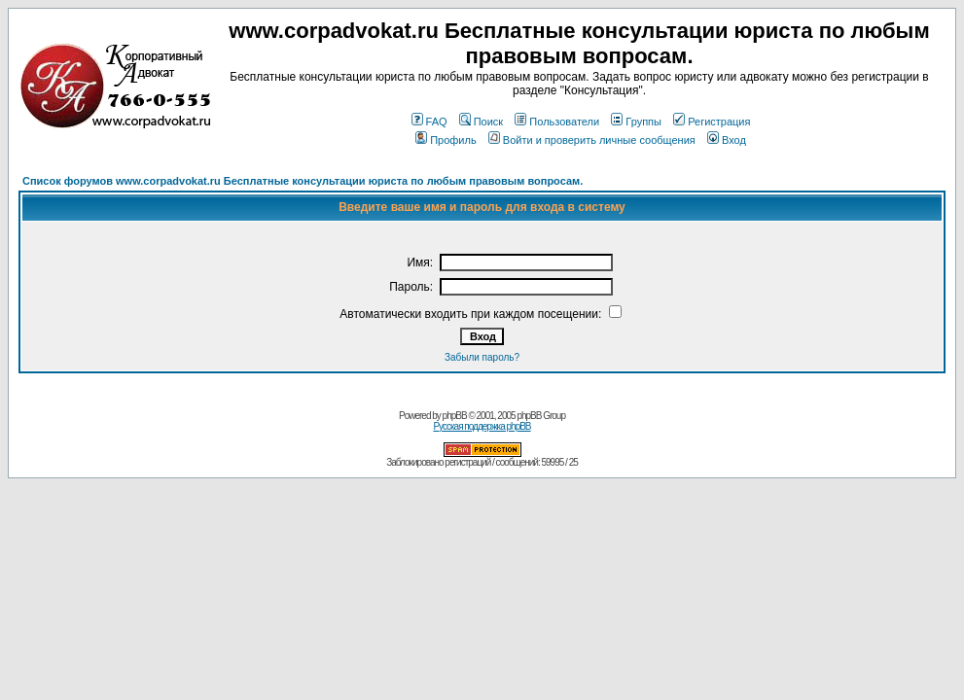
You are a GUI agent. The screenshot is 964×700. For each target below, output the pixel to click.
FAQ (429, 121)
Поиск (481, 121)
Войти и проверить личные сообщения (592, 140)
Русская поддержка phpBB (481, 426)
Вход (726, 140)
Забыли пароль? (482, 357)
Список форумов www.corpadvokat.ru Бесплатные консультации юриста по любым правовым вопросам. (302, 181)
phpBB (455, 415)
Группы (636, 121)
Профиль (446, 140)
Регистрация (711, 121)
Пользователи (557, 121)
